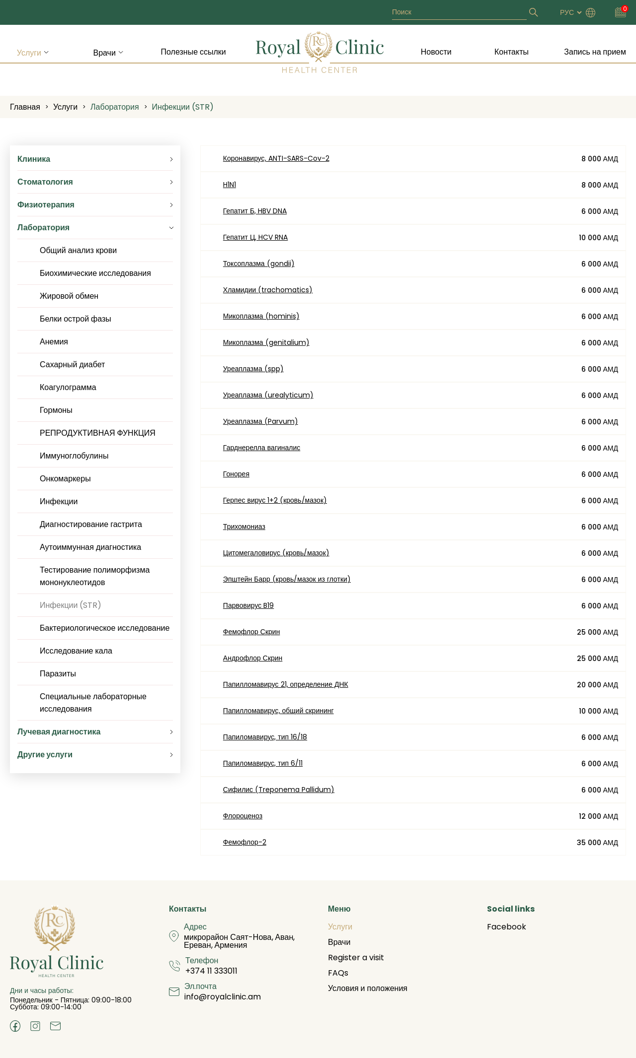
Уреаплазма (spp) (253, 369)
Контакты (511, 52)
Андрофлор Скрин (253, 658)
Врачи (104, 53)
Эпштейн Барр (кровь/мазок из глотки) (287, 579)
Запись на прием (595, 52)
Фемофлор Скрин (251, 632)
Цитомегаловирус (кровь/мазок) (276, 553)
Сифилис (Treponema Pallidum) (278, 789)
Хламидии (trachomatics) (268, 290)
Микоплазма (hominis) (261, 316)
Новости (436, 52)
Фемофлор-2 (244, 842)
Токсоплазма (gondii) (259, 263)
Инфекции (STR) (183, 107)
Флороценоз (242, 816)
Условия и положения (367, 988)
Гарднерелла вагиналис (261, 448)
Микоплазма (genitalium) (266, 342)
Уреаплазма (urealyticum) (268, 395)
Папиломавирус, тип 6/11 (263, 763)
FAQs (338, 973)
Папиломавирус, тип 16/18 (265, 737)
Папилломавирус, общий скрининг (278, 711)
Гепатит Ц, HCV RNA (255, 237)
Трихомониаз (244, 526)
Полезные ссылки (193, 52)
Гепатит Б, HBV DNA (255, 211)
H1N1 (229, 185)
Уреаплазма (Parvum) (260, 421)
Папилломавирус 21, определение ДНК (285, 684)
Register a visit (356, 957)
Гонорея (236, 474)
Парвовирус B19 (248, 605)
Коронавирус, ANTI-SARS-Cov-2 (276, 158)
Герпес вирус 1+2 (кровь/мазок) (275, 500)
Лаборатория (114, 107)
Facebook (506, 926)
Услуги (29, 53)
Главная (25, 107)
